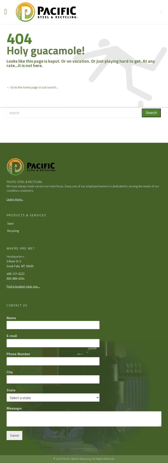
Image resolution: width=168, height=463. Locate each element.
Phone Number (20, 354)
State (12, 390)
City (11, 372)
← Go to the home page (22, 87)
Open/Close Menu (8, 12)
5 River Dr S (14, 261)
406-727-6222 (15, 274)
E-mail (13, 336)
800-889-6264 (15, 278)
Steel (10, 223)
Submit (14, 435)
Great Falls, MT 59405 (20, 266)
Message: (15, 408)
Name (12, 318)
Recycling (13, 231)
